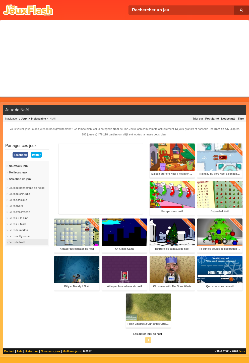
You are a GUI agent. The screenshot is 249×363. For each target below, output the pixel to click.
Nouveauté (228, 118)
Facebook (20, 154)
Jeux (242, 351)
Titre (241, 118)
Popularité (212, 118)
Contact (9, 351)
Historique (31, 351)
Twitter (36, 154)
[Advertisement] (124, 58)
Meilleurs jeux (72, 351)
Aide (20, 351)
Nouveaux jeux (50, 351)
